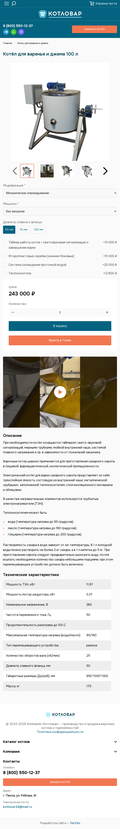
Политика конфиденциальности (60, 732)
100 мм (38, 229)
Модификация (13, 185)
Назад (15, 170)
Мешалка (10, 203)
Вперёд (105, 170)
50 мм (9, 229)
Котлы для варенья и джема (32, 43)
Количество (17, 304)
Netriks (75, 823)
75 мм (23, 229)
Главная (7, 43)
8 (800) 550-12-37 (18, 26)
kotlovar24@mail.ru (17, 807)
